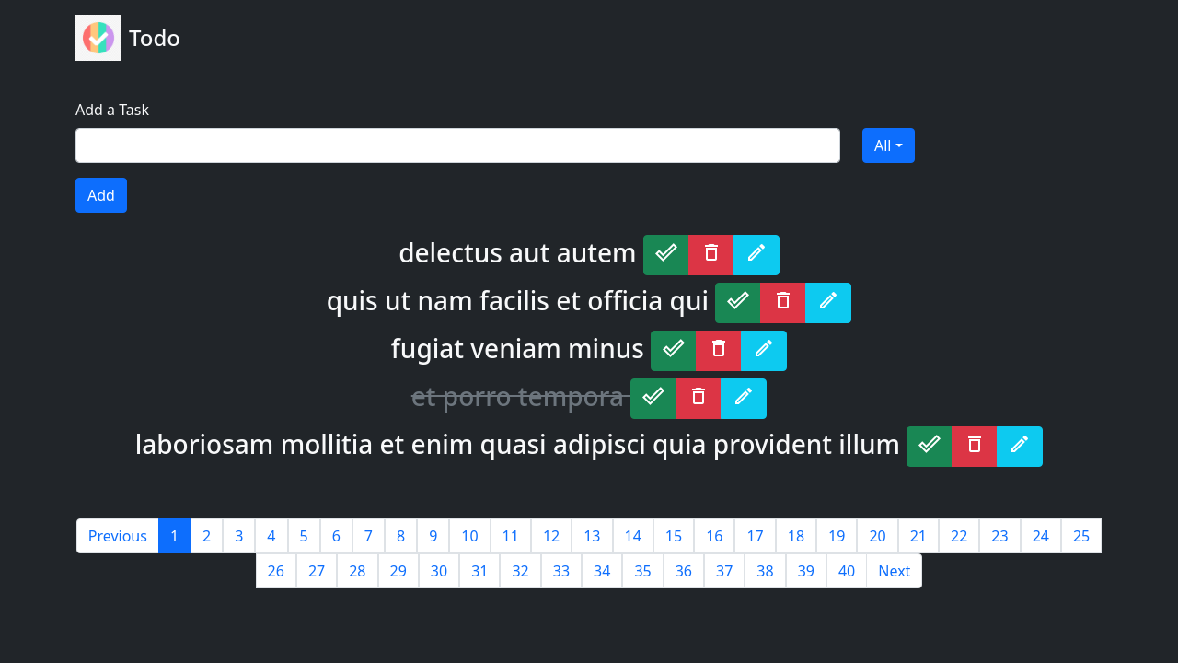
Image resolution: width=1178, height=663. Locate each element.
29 (398, 571)
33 (561, 571)
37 (724, 571)
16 (714, 536)
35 (642, 571)
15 (673, 536)
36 (684, 571)
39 (806, 571)
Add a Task (112, 109)
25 (1081, 536)
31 (479, 571)
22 (959, 536)
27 (316, 571)
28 (357, 571)
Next (894, 571)
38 (764, 571)
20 (877, 536)
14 (633, 536)
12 (551, 536)
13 (591, 536)
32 (520, 571)
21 (918, 536)
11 (510, 536)
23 (999, 536)
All (882, 145)
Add (101, 195)
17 (754, 536)
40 (846, 571)
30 (439, 571)
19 (836, 536)
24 (1041, 536)
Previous (117, 536)
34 (602, 571)
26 (276, 571)
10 (469, 536)
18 (796, 536)
